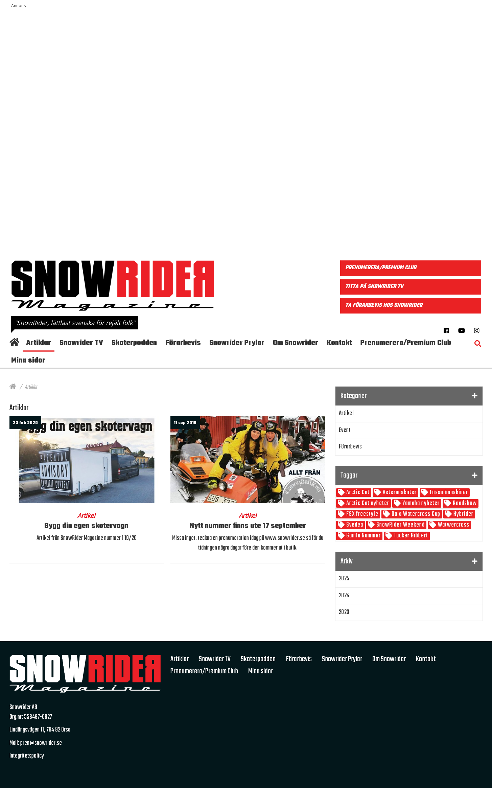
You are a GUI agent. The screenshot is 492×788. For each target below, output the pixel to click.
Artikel (346, 413)
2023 (344, 612)
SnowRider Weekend (400, 525)
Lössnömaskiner (448, 492)
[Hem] (12, 387)
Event (345, 430)
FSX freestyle (361, 514)
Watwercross (453, 525)
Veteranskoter (399, 492)
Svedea (354, 525)
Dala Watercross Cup (415, 514)
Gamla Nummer (363, 536)
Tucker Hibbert (410, 536)
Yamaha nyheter (420, 503)
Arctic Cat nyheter (367, 503)
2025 (344, 579)
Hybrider (462, 514)
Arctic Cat (357, 492)
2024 (344, 596)
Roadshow (464, 503)
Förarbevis (350, 447)
